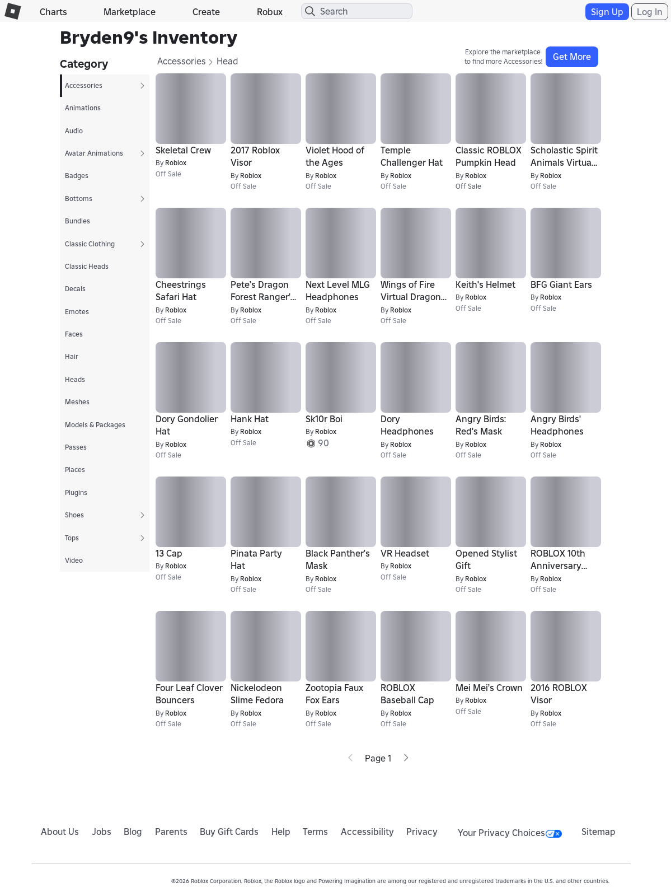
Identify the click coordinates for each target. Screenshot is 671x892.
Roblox (175, 162)
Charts (53, 11)
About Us (60, 831)
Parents (171, 831)
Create (206, 11)
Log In (650, 11)
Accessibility (367, 831)
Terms (315, 831)
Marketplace (130, 11)
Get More (572, 56)
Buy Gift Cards (229, 831)
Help (280, 831)
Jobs (101, 831)
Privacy (422, 831)
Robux (270, 11)
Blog (133, 831)
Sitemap (598, 831)
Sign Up (607, 11)
